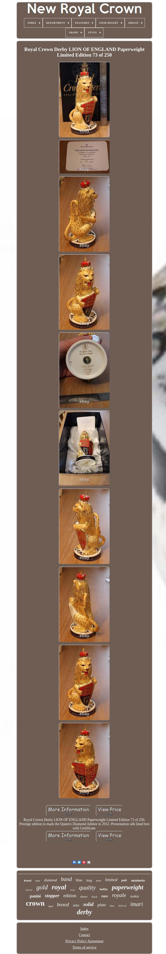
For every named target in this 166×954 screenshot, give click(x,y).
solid (88, 904)
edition (69, 895)
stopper (52, 895)
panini (35, 896)
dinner (84, 896)
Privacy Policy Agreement (84, 941)
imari (136, 904)
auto (76, 905)
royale (119, 895)
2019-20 (122, 905)
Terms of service (84, 947)
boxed (63, 904)
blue (79, 880)
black (94, 896)
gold (42, 887)
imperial (28, 890)
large (72, 890)
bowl (51, 906)
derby (84, 912)
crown (35, 903)
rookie (134, 896)
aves (98, 880)
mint (37, 880)
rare (104, 896)
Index (84, 929)
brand (27, 880)
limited (111, 879)
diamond (50, 880)
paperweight (127, 887)
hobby (104, 889)
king (89, 880)
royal (59, 887)
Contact (84, 935)
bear (112, 905)
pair (124, 880)
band (66, 879)
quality (87, 887)
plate (102, 904)
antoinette (138, 880)
